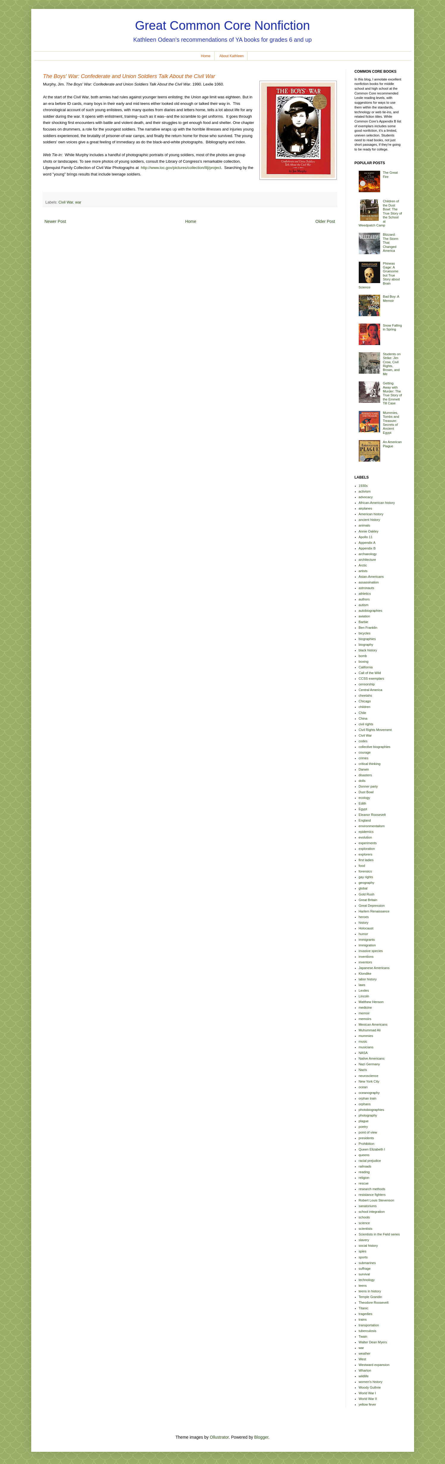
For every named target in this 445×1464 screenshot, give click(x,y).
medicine (365, 1007)
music (363, 1041)
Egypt (363, 809)
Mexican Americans (373, 1024)
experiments (368, 843)
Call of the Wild (370, 673)
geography (367, 882)
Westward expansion (374, 1365)
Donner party (368, 786)
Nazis (363, 1070)
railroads (365, 1166)
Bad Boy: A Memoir (391, 298)
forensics (365, 871)
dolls (362, 781)
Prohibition (367, 1143)
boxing (364, 661)
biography (366, 644)
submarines (367, 1263)
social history (368, 1245)
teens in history (370, 1291)
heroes (364, 917)
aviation (364, 616)
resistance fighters (372, 1194)
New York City (369, 1081)
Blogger (261, 1437)
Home (206, 56)
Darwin (364, 769)
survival (364, 1274)
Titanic (364, 1308)
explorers (365, 854)
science (364, 1223)
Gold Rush (367, 894)
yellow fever (367, 1404)
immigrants (367, 939)
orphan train (368, 1098)
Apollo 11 (366, 537)
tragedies (365, 1314)
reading (364, 1172)
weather (365, 1353)
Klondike (365, 973)
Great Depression (372, 905)
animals (364, 525)
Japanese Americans (374, 968)
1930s (363, 486)
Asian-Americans (371, 576)
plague (364, 1121)
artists (363, 571)
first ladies (366, 860)
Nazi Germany (369, 1064)
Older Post (325, 221)
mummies (366, 1036)
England (365, 820)
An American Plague (392, 444)
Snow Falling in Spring (392, 327)
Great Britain (368, 900)
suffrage (365, 1268)
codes (363, 741)
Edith (362, 803)
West (362, 1359)
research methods (372, 1189)
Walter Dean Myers (373, 1342)
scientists (365, 1228)
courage (365, 752)
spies (362, 1251)
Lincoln (364, 996)
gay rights (366, 877)
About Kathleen (231, 56)
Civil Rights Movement (375, 730)
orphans (365, 1104)
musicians (366, 1047)
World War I (367, 1393)
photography (368, 1115)
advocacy (366, 497)
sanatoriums (368, 1206)
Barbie (363, 622)
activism (365, 491)
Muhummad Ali (370, 1030)
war (78, 202)
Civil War (66, 202)
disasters (365, 775)
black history (368, 650)
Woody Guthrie (370, 1387)
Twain (363, 1336)
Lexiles (364, 990)
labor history (368, 979)
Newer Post (55, 221)
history (364, 922)
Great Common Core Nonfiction (222, 25)
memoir (364, 1013)
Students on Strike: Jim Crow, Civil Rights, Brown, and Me (392, 364)
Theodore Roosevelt (374, 1302)
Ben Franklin (368, 627)
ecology (364, 797)
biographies (367, 639)
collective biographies (375, 747)
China (363, 718)
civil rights (366, 724)
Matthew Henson (371, 1002)
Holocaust (366, 928)
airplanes (365, 508)
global (363, 888)
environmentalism (372, 826)
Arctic (363, 565)
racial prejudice (370, 1160)
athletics (365, 593)
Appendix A (367, 542)
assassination (369, 582)
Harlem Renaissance (374, 911)
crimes (364, 758)
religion (364, 1177)
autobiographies (371, 610)
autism (364, 605)
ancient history (369, 519)
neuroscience (369, 1076)
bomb (363, 656)
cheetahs (365, 695)
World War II (368, 1399)
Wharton (365, 1370)
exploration (367, 848)
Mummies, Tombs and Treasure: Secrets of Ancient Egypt (391, 422)
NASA (363, 1053)
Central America (371, 690)
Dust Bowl (366, 792)
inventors (365, 962)
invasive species (371, 951)
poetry (363, 1126)
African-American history (377, 502)
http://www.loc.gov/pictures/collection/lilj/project (181, 167)
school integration (372, 1211)
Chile (362, 713)
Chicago (365, 701)
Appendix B (367, 548)
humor (363, 934)
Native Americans (372, 1058)
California (366, 667)
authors (364, 599)
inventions (366, 956)
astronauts (366, 588)
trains (363, 1319)
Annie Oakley (369, 531)
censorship (367, 684)
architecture (367, 559)
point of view (368, 1132)
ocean (363, 1087)
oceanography (369, 1092)
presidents (366, 1138)
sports (363, 1257)
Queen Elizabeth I (372, 1149)
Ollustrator (219, 1437)
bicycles (365, 633)
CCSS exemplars (371, 678)
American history (371, 514)
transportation (369, 1325)
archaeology (368, 554)
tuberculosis (368, 1331)
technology (367, 1280)
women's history (371, 1382)
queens (364, 1155)
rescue (364, 1183)
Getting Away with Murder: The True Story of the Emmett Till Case (392, 393)
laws (362, 985)
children (364, 707)
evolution (365, 837)
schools (364, 1217)
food (362, 865)
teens (363, 1285)
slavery (364, 1240)
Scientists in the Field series (379, 1234)
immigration (367, 945)
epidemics (366, 831)
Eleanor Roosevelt (372, 814)
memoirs (365, 1019)
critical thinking (369, 764)
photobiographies (371, 1109)
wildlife (364, 1376)
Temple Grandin (370, 1297)
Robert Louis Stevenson (376, 1200)
